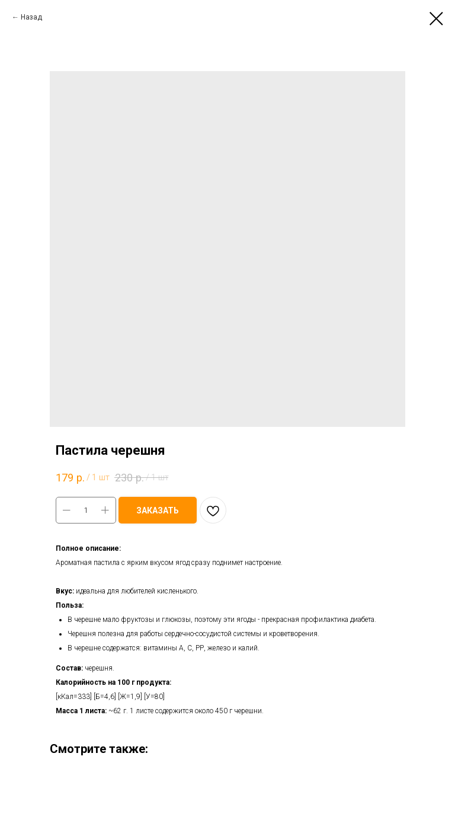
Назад (31, 17)
